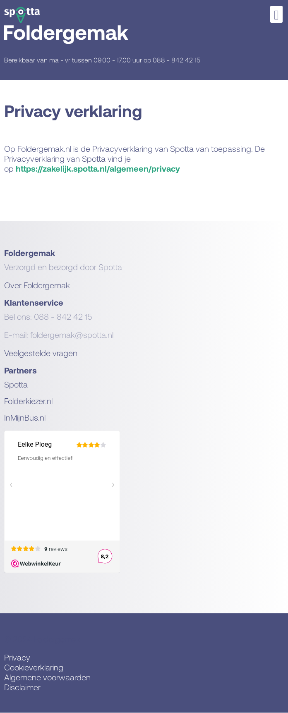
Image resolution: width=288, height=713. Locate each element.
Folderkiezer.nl (28, 401)
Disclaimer (22, 687)
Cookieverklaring (33, 667)
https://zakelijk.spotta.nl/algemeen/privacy (98, 168)
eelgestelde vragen (43, 353)
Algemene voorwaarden (47, 677)
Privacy (17, 657)
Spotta (16, 384)
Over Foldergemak (37, 285)
